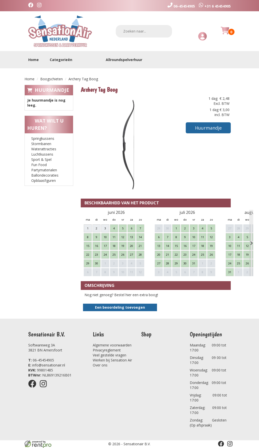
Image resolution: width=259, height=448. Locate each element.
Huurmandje (52, 90)
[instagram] (40, 6)
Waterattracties (43, 149)
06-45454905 (41, 360)
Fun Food (39, 164)
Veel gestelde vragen (109, 355)
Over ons (100, 365)
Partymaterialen (44, 170)
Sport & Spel (41, 159)
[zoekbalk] (144, 31)
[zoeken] (165, 31)
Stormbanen (41, 143)
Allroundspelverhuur (124, 59)
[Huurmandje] (225, 33)
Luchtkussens (42, 154)
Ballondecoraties (44, 175)
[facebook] (32, 6)
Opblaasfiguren (43, 180)
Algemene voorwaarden (112, 345)
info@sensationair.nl (46, 365)
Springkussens (42, 138)
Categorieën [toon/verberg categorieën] (63, 59)
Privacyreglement (107, 350)
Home (33, 59)
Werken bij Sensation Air (112, 360)
